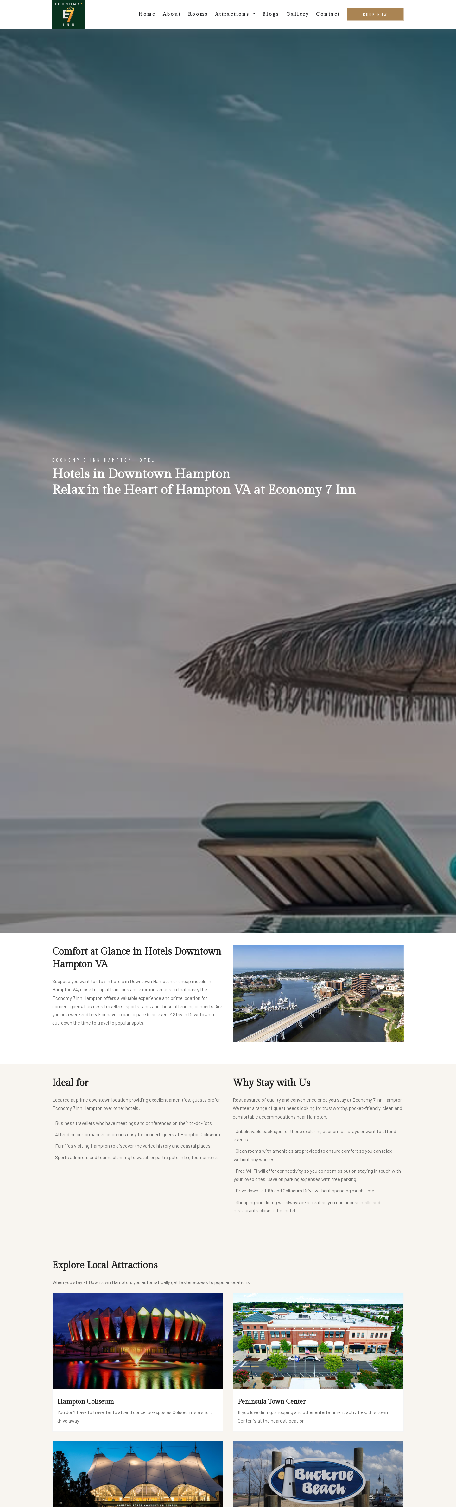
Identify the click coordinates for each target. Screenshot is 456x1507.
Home (147, 14)
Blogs (271, 14)
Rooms (198, 14)
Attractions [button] (233, 14)
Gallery (297, 14)
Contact (328, 14)
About (172, 14)
